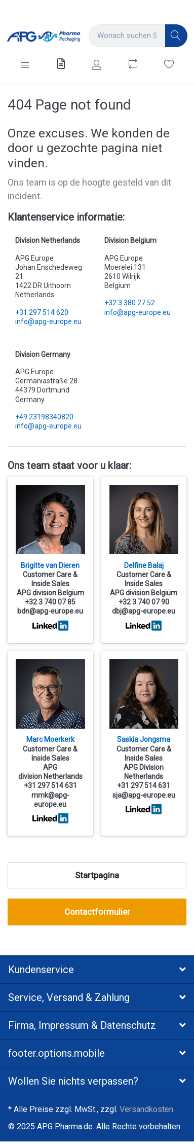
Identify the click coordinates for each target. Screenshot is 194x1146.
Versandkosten (146, 1109)
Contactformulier (97, 912)
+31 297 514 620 (41, 312)
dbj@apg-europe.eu (143, 611)
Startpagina (97, 875)
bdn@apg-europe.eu (50, 611)
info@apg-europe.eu (48, 321)
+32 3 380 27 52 (129, 303)
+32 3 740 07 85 (50, 602)
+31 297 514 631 (50, 785)
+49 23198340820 (44, 417)
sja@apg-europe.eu (143, 795)
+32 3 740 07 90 (144, 602)
